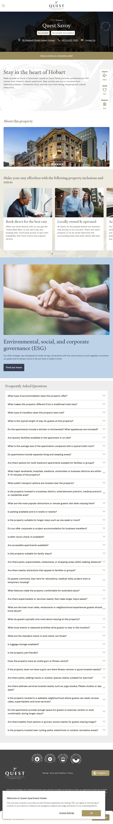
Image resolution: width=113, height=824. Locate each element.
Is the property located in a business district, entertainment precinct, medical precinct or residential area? (54, 493)
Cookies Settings (66, 813)
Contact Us (90, 40)
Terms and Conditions (58, 773)
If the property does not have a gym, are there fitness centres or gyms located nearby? (54, 669)
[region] (53, 805)
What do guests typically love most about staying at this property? (44, 619)
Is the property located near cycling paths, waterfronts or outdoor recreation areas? (53, 730)
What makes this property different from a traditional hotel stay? (42, 404)
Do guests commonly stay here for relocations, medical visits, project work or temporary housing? (49, 580)
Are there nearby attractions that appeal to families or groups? (41, 570)
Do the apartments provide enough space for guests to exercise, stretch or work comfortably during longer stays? (51, 711)
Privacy (70, 773)
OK (91, 813)
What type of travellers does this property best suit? (36, 412)
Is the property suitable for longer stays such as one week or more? (44, 520)
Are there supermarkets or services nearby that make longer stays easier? (47, 599)
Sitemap (45, 773)
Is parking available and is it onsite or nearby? (32, 511)
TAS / (52, 20)
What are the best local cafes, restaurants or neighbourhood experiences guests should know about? (55, 609)
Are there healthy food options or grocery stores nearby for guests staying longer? (52, 721)
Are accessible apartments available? (28, 545)
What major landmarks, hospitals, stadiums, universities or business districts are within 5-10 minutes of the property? (54, 473)
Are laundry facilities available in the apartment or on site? (39, 437)
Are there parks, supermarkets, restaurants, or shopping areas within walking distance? (54, 562)
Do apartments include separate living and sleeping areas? (39, 454)
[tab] (50, 164)
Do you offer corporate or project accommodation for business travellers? (47, 528)
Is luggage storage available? (23, 644)
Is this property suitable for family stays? (30, 553)
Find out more (14, 367)
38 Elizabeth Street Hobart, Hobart (38, 40)
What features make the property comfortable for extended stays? (43, 590)
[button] (100, 773)
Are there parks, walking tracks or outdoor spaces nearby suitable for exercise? (50, 677)
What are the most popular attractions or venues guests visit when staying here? (51, 503)
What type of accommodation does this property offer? (37, 395)
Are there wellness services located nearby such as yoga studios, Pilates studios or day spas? (55, 688)
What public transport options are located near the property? (41, 483)
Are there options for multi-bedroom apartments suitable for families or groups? (51, 462)
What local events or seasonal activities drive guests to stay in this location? (49, 627)
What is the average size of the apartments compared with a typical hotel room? (51, 446)
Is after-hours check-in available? (26, 536)
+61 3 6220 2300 (70, 40)
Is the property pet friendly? (23, 652)
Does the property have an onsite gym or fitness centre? (38, 661)
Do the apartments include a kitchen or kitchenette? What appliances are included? (53, 429)
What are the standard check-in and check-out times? (37, 636)
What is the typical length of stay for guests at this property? (40, 421)
